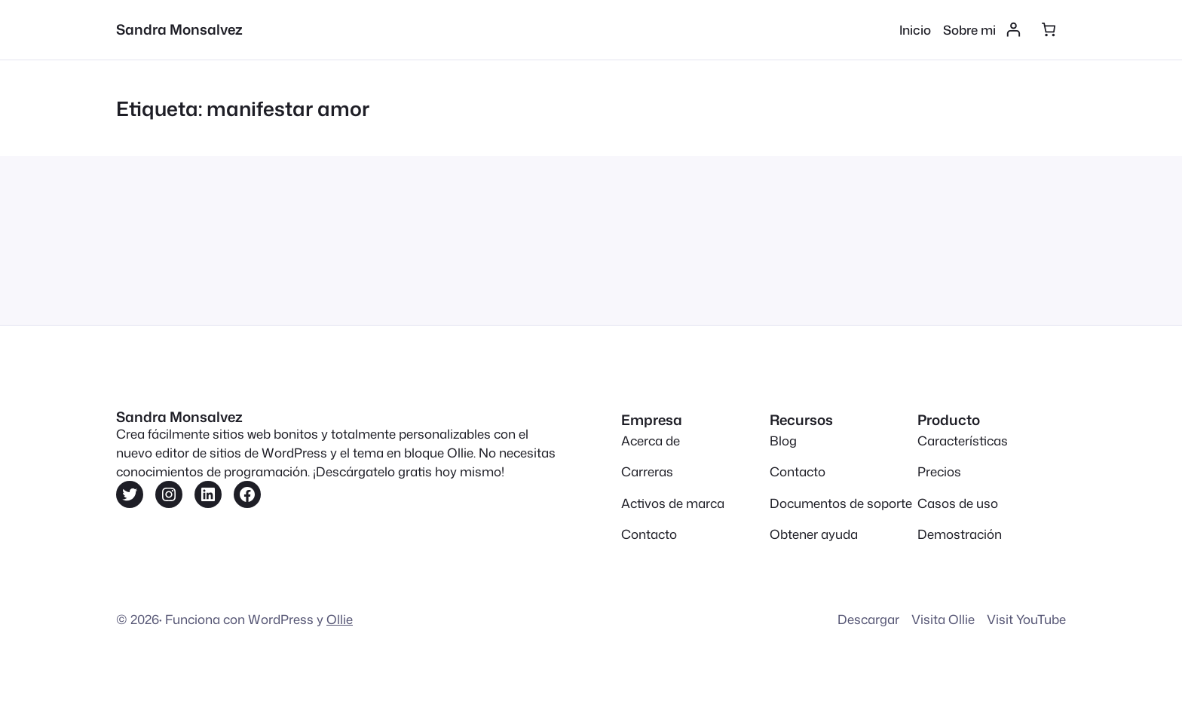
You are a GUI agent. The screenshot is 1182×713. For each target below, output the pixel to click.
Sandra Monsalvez (179, 29)
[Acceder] (1013, 29)
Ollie (339, 619)
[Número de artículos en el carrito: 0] (1048, 29)
